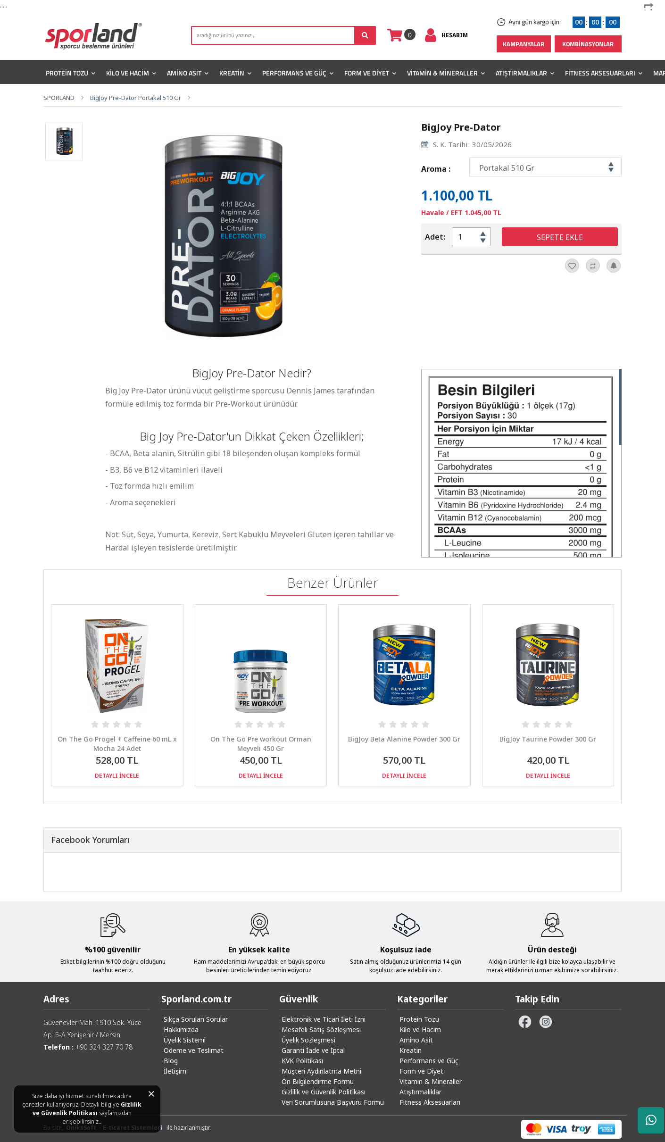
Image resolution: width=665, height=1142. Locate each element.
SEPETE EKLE (560, 237)
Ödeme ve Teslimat (194, 1050)
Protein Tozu (70, 73)
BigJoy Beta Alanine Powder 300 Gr (404, 738)
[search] (283, 35)
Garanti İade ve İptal (313, 1050)
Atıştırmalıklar (525, 73)
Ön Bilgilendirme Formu (318, 1081)
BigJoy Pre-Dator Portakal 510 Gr (135, 97)
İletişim (175, 1071)
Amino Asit (187, 73)
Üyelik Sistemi (185, 1039)
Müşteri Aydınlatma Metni (321, 1071)
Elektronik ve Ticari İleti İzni (324, 1019)
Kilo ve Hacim (131, 73)
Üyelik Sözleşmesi (308, 1039)
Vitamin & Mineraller (446, 73)
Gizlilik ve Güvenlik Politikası (87, 1108)
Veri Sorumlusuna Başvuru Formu (333, 1102)
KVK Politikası (302, 1060)
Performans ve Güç (297, 73)
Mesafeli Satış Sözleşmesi (321, 1029)
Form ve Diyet (370, 73)
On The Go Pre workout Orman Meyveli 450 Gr (260, 743)
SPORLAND (59, 97)
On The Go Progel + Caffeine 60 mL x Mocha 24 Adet (117, 743)
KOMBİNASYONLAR (588, 44)
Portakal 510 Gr (506, 168)
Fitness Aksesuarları (603, 73)
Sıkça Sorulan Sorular (196, 1019)
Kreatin (235, 73)
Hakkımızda (181, 1029)
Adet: (435, 237)
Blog (171, 1060)
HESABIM (454, 35)
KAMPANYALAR (523, 44)
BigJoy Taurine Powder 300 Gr (547, 738)
